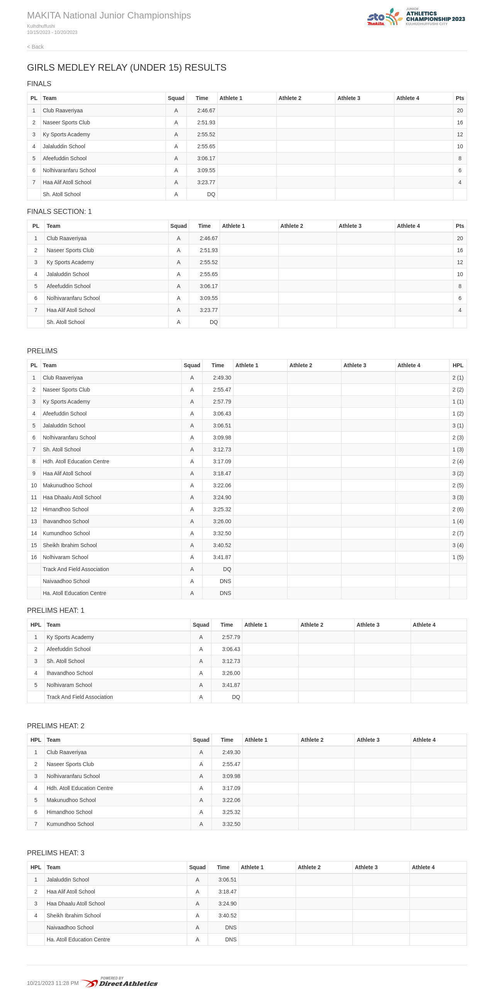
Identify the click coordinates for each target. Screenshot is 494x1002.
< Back (35, 47)
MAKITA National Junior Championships (109, 15)
